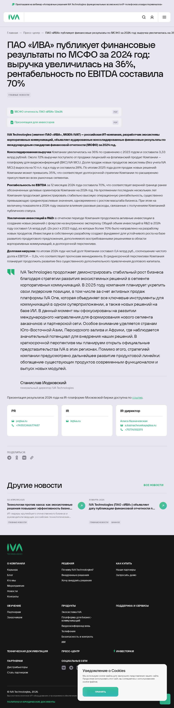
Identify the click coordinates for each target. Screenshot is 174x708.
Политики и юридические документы (31, 702)
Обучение (14, 606)
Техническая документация (27, 651)
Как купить (124, 563)
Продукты (69, 606)
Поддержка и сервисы (132, 606)
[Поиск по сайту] (144, 17)
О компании (16, 563)
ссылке (137, 397)
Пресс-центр (71, 651)
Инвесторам (125, 651)
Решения (68, 563)
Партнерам (15, 661)
